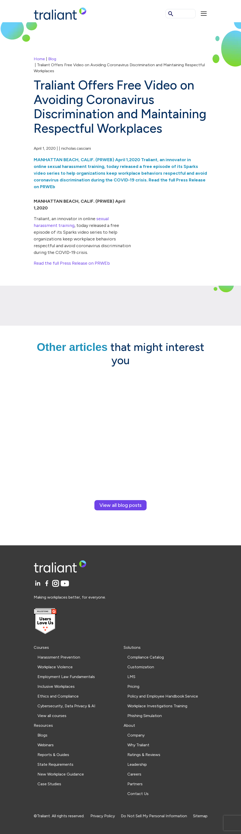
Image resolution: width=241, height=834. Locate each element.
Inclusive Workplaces (56, 686)
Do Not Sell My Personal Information (154, 816)
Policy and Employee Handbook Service (162, 696)
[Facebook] (47, 583)
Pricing (133, 686)
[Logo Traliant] (60, 13)
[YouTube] (64, 583)
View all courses (51, 715)
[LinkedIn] (38, 583)
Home (39, 58)
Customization (140, 667)
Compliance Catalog (145, 657)
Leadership (137, 764)
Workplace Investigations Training (157, 706)
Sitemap (200, 816)
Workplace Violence (55, 667)
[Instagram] (56, 583)
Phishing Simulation (144, 715)
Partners (135, 784)
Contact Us (138, 793)
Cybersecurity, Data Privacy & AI (66, 706)
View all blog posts (120, 505)
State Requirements (55, 764)
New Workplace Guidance (60, 774)
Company (136, 735)
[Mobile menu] (204, 13)
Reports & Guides (53, 754)
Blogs (42, 735)
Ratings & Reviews (143, 754)
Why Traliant (138, 745)
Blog (52, 58)
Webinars (45, 745)
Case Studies (49, 784)
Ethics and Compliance (58, 696)
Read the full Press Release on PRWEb (72, 263)
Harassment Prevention (58, 657)
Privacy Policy (102, 816)
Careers (134, 774)
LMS (131, 676)
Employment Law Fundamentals (66, 676)
